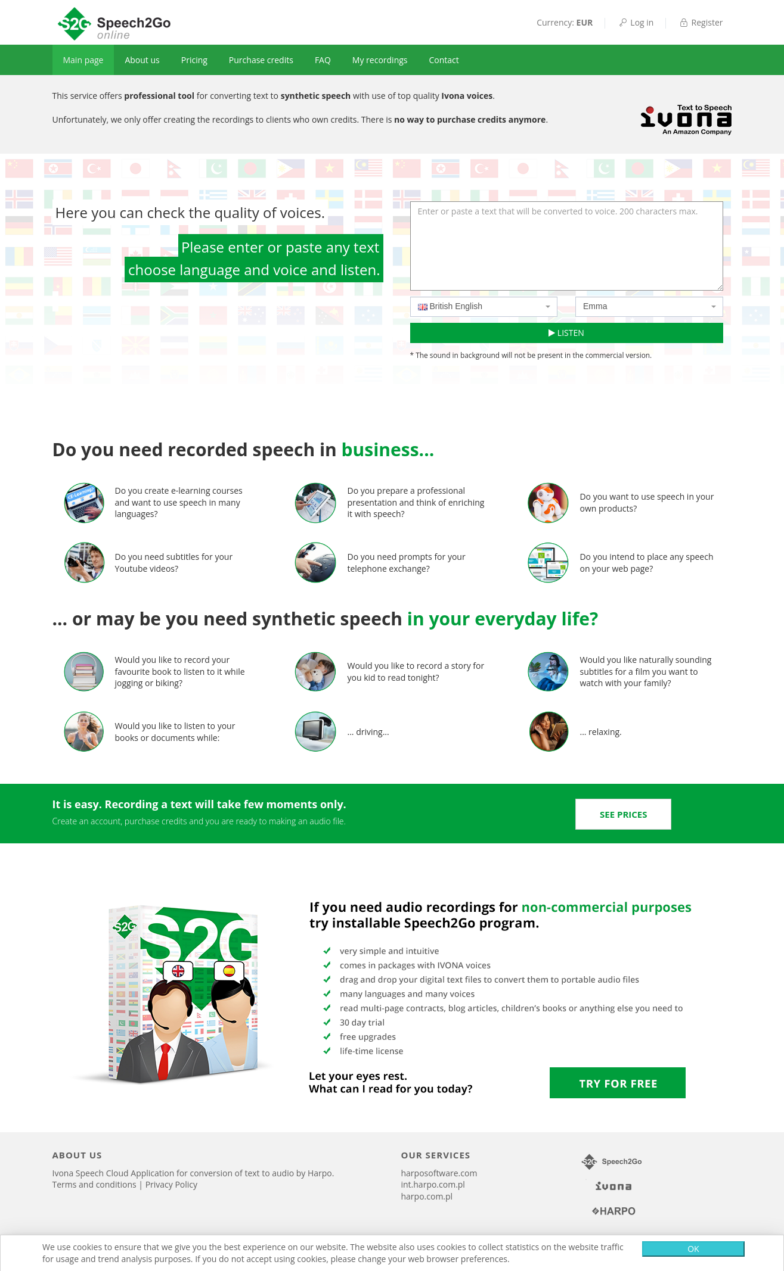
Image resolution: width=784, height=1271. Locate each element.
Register (700, 22)
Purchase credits (261, 60)
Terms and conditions (95, 1184)
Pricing (194, 60)
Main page (83, 60)
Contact (444, 60)
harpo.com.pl (427, 1196)
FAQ (323, 60)
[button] (623, 814)
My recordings (380, 60)
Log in (635, 22)
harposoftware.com (439, 1173)
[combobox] (484, 307)
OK (693, 1248)
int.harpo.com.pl (433, 1184)
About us (142, 60)
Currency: (565, 22)
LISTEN (566, 332)
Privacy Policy (171, 1184)
